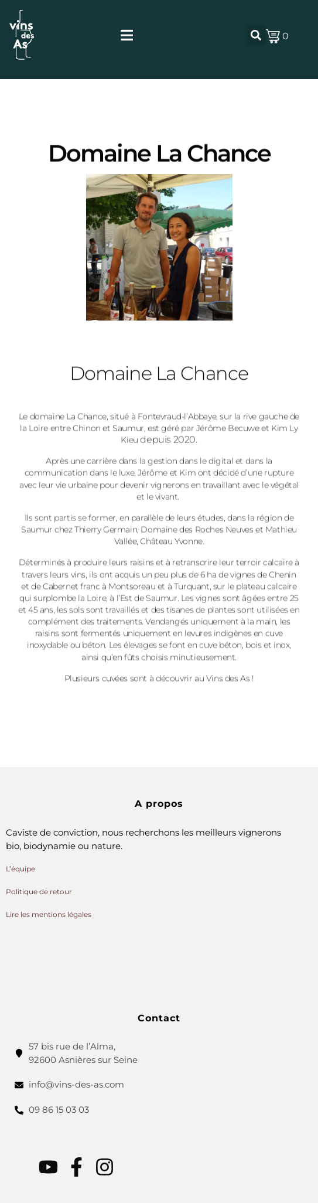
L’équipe (20, 868)
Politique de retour (39, 891)
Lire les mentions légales (48, 914)
